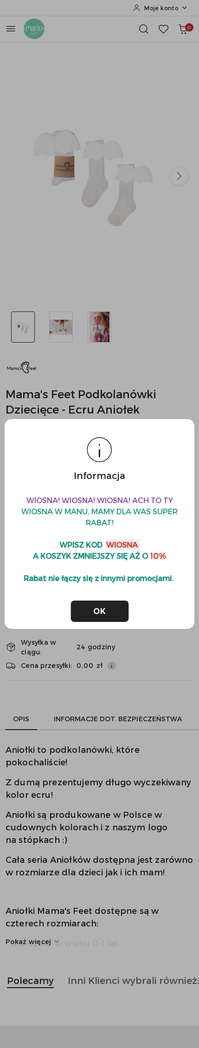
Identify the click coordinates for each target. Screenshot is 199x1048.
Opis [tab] (21, 719)
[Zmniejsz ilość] (13, 560)
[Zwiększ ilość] (167, 560)
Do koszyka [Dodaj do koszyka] (78, 585)
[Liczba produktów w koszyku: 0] (183, 29)
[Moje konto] (160, 8)
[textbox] (84, 526)
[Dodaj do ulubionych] (175, 585)
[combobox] (96, 526)
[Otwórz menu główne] (11, 28)
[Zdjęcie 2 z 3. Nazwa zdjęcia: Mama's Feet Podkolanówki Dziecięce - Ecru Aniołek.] (61, 327)
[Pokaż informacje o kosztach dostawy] (112, 665)
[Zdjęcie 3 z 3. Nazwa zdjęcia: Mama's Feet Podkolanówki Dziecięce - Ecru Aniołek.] (99, 327)
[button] (179, 176)
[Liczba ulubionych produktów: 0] (163, 29)
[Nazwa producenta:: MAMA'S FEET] (22, 366)
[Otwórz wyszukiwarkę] (144, 29)
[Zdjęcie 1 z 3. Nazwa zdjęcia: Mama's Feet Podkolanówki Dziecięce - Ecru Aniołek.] (23, 327)
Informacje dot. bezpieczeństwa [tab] (118, 719)
